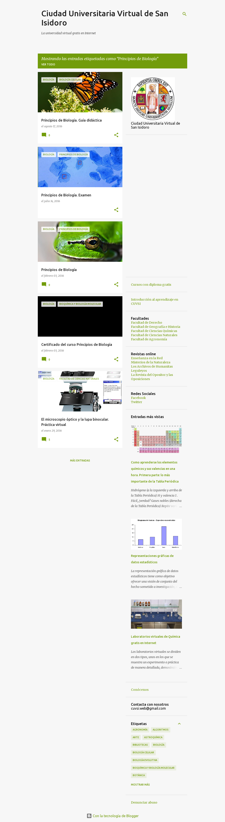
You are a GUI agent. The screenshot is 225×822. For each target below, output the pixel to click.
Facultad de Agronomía (149, 339)
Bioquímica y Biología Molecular (153, 767)
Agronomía (140, 729)
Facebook (138, 398)
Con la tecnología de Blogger (113, 816)
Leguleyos (139, 371)
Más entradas (80, 460)
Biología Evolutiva (145, 760)
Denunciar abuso (144, 802)
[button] (116, 135)
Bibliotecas (140, 744)
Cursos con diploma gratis (151, 285)
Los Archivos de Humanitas (152, 366)
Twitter (136, 402)
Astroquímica (153, 737)
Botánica (139, 775)
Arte (136, 737)
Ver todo (48, 64)
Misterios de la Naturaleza (150, 362)
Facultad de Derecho (146, 323)
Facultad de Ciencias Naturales (154, 335)
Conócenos (140, 690)
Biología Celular (143, 752)
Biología (158, 744)
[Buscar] (184, 14)
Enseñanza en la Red (147, 358)
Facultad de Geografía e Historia (155, 327)
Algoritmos (161, 729)
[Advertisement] (156, 206)
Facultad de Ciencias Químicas (154, 331)
